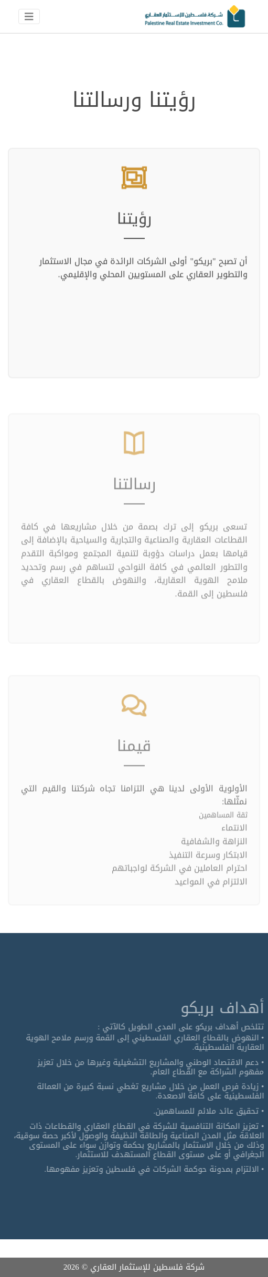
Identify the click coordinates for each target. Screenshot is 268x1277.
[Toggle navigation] (29, 17)
